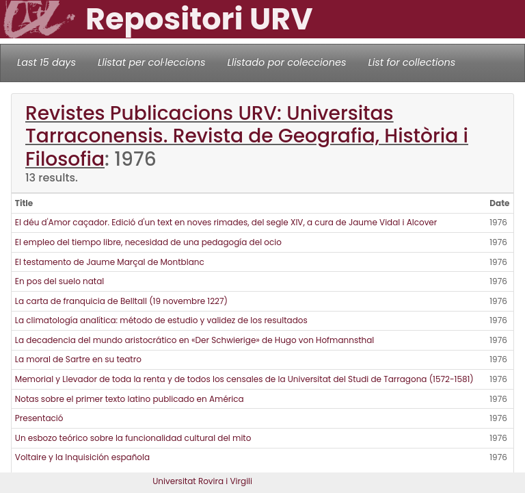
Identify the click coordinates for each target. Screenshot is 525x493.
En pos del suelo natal (59, 281)
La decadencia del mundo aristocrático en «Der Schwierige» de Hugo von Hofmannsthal (194, 340)
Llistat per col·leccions (152, 62)
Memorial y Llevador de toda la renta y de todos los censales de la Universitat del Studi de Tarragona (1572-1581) (244, 379)
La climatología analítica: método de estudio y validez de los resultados (161, 320)
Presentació (39, 418)
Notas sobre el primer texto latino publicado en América (129, 399)
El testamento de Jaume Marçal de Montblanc (109, 262)
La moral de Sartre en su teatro (78, 359)
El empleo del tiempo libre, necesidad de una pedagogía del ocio (148, 242)
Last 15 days (46, 62)
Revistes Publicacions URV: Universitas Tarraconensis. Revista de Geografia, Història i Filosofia (246, 136)
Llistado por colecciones (287, 62)
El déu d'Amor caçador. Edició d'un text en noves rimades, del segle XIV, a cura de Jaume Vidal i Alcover (226, 222)
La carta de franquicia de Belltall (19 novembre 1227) (121, 301)
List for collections (411, 62)
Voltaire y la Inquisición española (82, 457)
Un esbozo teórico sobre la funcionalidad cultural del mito (133, 438)
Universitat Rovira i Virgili (202, 481)
